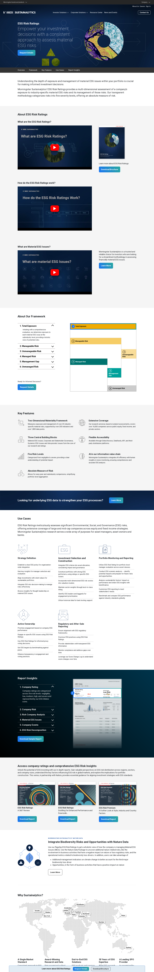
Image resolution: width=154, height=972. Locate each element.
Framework (33, 70)
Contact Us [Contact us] (144, 12)
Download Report (27, 819)
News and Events (110, 12)
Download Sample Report (31, 739)
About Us (135, 6)
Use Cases (60, 70)
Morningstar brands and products (14, 2)
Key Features (47, 70)
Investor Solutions (60, 12)
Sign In (148, 6)
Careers (142, 6)
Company (145, 2)
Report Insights (74, 70)
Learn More (106, 266)
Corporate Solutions (78, 12)
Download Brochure (110, 169)
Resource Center (96, 12)
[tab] (36, 325)
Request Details (27, 52)
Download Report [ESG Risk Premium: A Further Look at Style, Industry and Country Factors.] (108, 819)
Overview (21, 70)
